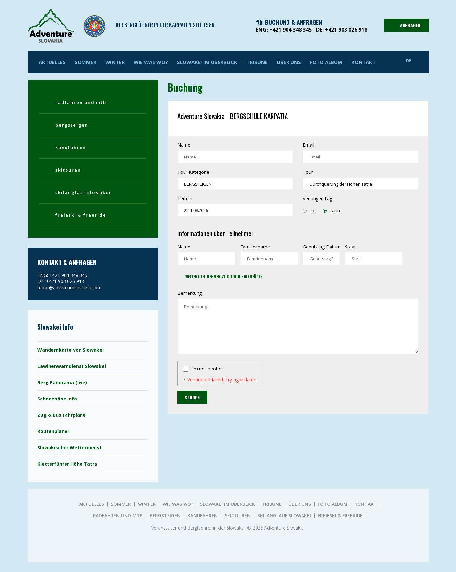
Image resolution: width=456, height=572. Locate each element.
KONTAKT (363, 62)
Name (183, 145)
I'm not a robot (207, 369)
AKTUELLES (52, 62)
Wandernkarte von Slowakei (70, 350)
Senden (192, 397)
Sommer (85, 62)
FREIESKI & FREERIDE (80, 215)
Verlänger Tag (317, 198)
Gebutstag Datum (322, 247)
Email (308, 145)
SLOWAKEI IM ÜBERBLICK (207, 62)
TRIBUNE (257, 62)
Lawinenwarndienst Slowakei (71, 366)
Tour (308, 172)
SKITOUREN (68, 170)
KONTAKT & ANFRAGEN (66, 262)
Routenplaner (53, 431)
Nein (331, 210)
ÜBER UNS (289, 62)
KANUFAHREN (70, 147)
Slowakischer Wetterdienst (69, 447)
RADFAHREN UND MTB (80, 102)
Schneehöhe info (57, 399)
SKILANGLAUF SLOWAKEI (83, 192)
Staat (350, 247)
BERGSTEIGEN (71, 125)
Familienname (255, 247)
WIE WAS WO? (151, 62)
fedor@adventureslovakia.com (69, 287)
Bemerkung (189, 293)
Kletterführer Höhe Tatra (67, 464)
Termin (184, 198)
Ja (308, 210)
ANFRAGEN (405, 25)
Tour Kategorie (193, 172)
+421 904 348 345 (290, 29)
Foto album (326, 62)
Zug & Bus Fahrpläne (61, 415)
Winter (115, 62)
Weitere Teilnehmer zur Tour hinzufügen (224, 276)
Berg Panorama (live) (62, 382)
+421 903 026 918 (346, 29)
